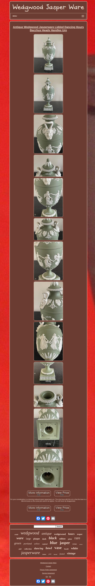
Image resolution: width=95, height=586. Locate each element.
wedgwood (30, 533)
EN (47, 577)
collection (28, 549)
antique (47, 533)
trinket (81, 544)
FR (50, 577)
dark (44, 539)
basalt (66, 549)
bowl (49, 548)
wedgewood (60, 534)
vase (58, 547)
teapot (79, 534)
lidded (44, 554)
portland (28, 543)
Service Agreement (48, 573)
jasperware (30, 552)
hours (71, 533)
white (74, 548)
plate (70, 539)
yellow (37, 544)
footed (62, 554)
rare (77, 538)
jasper (65, 543)
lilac (74, 544)
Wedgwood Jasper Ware (48, 563)
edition (62, 538)
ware (20, 538)
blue (53, 542)
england (45, 544)
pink (49, 554)
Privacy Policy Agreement (48, 570)
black (53, 538)
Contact (48, 566)
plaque (36, 538)
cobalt (16, 534)
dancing (38, 548)
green (17, 543)
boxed (55, 554)
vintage (71, 553)
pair (20, 549)
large (28, 538)
